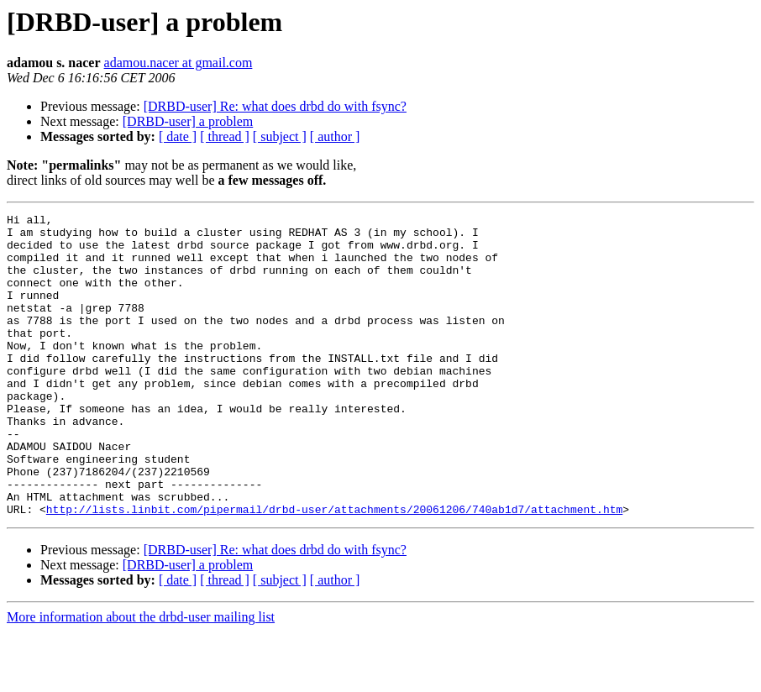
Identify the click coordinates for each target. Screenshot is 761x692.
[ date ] (178, 136)
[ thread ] (224, 136)
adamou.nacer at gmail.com (178, 62)
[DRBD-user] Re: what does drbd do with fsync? (275, 106)
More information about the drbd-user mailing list (141, 677)
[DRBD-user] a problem (188, 121)
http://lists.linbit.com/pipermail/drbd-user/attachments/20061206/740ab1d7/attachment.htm (334, 569)
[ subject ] (280, 136)
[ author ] (335, 136)
